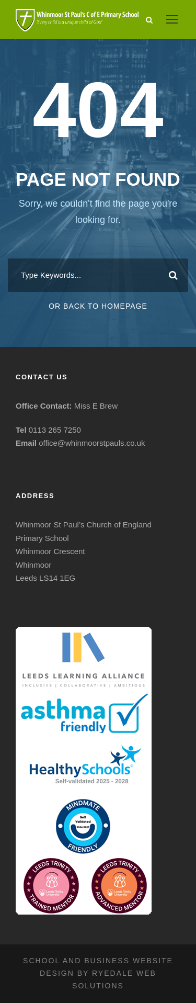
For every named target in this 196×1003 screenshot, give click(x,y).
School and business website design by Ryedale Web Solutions (98, 973)
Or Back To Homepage (98, 306)
